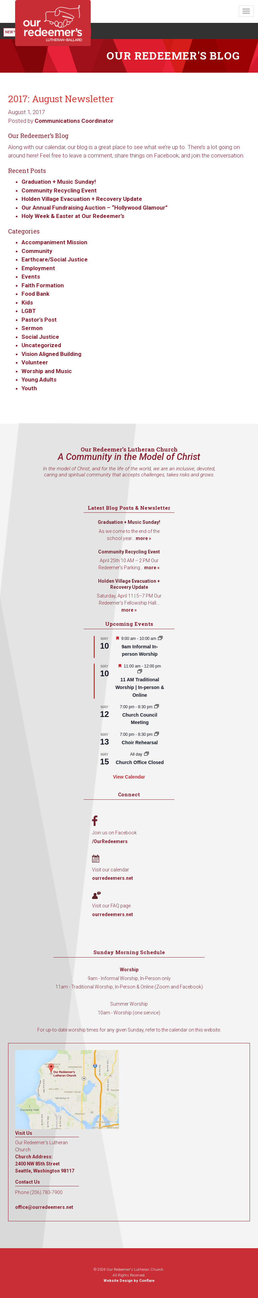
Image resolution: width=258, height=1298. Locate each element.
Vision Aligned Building (51, 354)
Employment (38, 268)
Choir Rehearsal (140, 742)
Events (31, 276)
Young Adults (39, 379)
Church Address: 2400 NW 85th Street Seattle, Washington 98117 (44, 1164)
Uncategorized (41, 345)
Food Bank (35, 293)
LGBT (29, 311)
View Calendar (129, 777)
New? (10, 32)
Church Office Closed (140, 762)
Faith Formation (43, 285)
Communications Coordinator (74, 120)
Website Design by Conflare (129, 1280)
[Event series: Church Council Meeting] (156, 707)
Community (37, 251)
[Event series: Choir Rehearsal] (156, 734)
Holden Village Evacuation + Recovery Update (82, 198)
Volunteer (35, 362)
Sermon (32, 328)
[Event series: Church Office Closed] (146, 754)
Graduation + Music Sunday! (59, 181)
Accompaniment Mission (54, 242)
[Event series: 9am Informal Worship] (160, 638)
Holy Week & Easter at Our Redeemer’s (73, 216)
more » (143, 538)
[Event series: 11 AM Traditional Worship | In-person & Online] (139, 672)
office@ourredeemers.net (44, 1207)
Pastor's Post (39, 319)
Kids (27, 302)
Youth (29, 388)
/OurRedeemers (110, 841)
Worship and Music (47, 371)
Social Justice (40, 336)
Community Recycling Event (59, 190)
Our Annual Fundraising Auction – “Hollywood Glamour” (95, 207)
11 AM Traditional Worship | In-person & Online (139, 687)
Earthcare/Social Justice (55, 259)
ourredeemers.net (112, 878)
